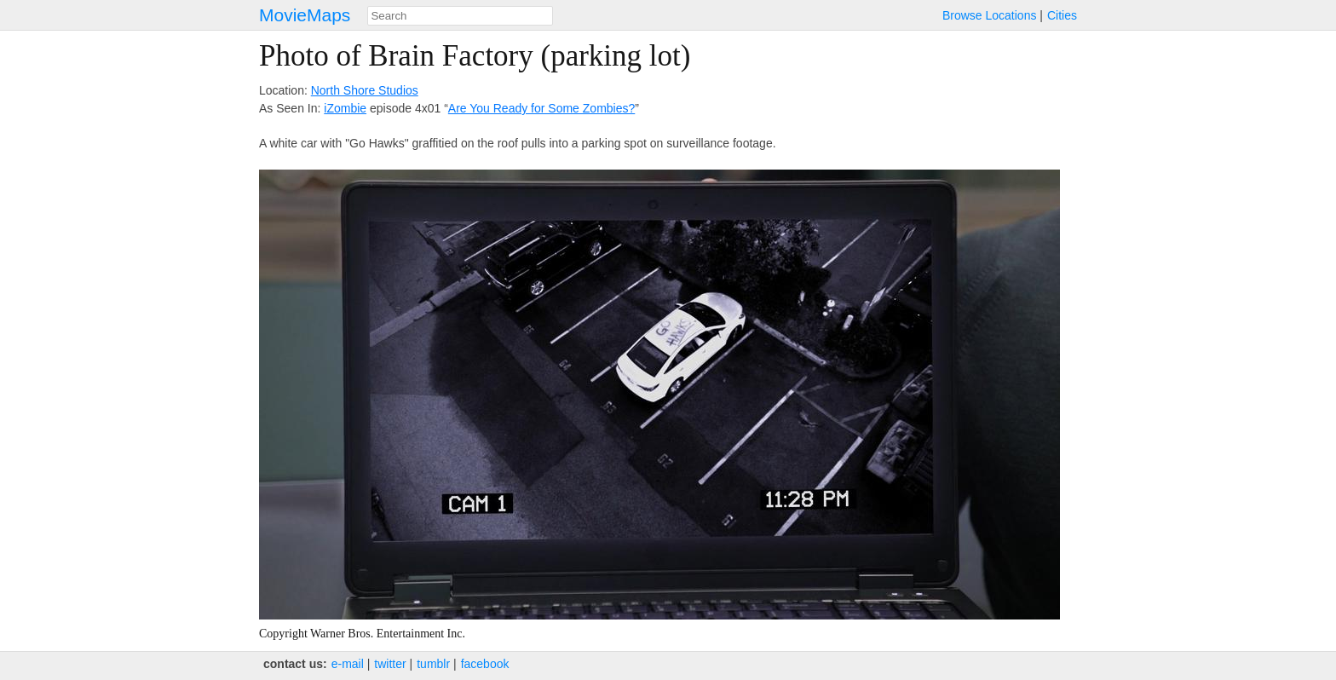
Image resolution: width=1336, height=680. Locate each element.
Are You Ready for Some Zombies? (541, 108)
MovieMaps (304, 15)
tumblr (433, 664)
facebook (485, 664)
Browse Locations (989, 15)
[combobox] (460, 16)
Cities (1062, 15)
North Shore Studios (364, 90)
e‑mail (347, 664)
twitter (390, 664)
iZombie (345, 108)
